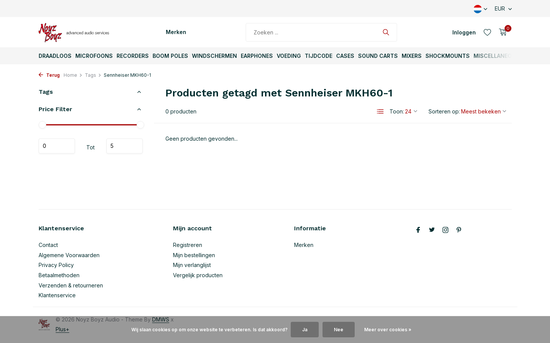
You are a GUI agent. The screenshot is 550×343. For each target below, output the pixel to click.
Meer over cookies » (387, 329)
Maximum (124, 146)
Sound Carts (378, 56)
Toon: (397, 111)
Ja (304, 329)
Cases (345, 56)
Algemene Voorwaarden (69, 255)
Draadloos (55, 56)
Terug (49, 75)
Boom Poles (170, 56)
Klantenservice (57, 295)
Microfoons (94, 56)
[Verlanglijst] (487, 32)
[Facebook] (418, 230)
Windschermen (214, 56)
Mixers (412, 56)
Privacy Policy (56, 265)
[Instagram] (445, 230)
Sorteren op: (444, 111)
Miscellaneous (496, 56)
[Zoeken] (321, 32)
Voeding (289, 56)
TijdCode (318, 56)
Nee (338, 329)
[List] (380, 111)
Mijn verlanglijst (192, 265)
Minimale (57, 146)
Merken (176, 32)
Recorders (133, 56)
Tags (93, 75)
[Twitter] (432, 230)
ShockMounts (447, 56)
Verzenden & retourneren (71, 285)
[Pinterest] (459, 230)
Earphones (257, 56)
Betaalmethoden (59, 275)
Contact (48, 245)
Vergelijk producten (198, 275)
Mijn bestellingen (194, 255)
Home (73, 75)
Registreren (187, 245)
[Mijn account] (464, 32)
